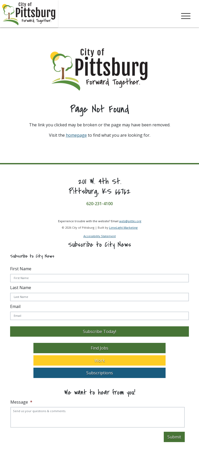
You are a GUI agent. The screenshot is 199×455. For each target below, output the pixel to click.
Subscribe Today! (99, 331)
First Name (20, 269)
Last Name (20, 287)
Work (99, 360)
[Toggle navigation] (186, 15)
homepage (76, 135)
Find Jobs (99, 348)
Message (21, 402)
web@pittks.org (130, 221)
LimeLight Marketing (123, 227)
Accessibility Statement (99, 236)
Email (15, 306)
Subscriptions (99, 373)
